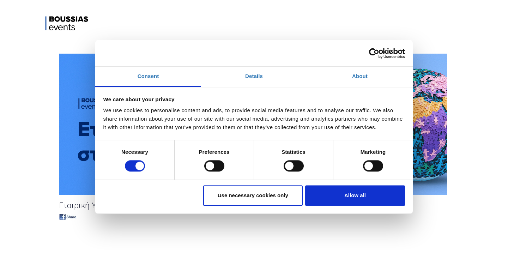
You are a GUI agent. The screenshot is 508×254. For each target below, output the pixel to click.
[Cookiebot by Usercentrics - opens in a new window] (374, 53)
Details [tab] (254, 76)
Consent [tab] (148, 76)
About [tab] (360, 76)
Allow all (355, 195)
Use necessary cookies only (253, 195)
